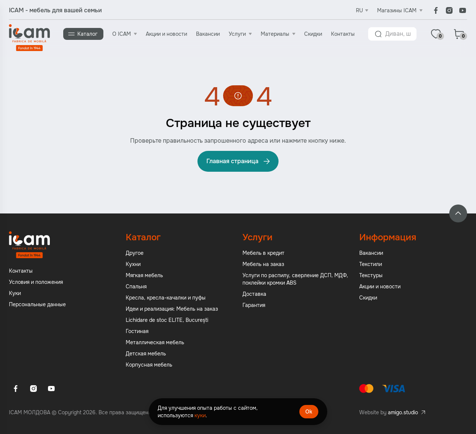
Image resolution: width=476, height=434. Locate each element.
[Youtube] (462, 10)
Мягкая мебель (144, 275)
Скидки (313, 34)
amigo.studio (403, 412)
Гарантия (253, 305)
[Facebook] (435, 10)
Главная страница (238, 161)
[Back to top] (458, 213)
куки (200, 415)
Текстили (370, 264)
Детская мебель (146, 353)
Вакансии (208, 34)
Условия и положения (36, 282)
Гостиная (137, 331)
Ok (308, 411)
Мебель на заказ (263, 264)
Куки (15, 293)
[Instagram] (449, 10)
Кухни (133, 264)
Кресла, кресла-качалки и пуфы (166, 297)
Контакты (343, 34)
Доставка (254, 294)
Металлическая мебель (155, 342)
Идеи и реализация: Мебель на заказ (172, 308)
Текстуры (371, 275)
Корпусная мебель (149, 364)
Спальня (136, 286)
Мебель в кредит (263, 253)
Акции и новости (166, 34)
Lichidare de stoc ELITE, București (167, 320)
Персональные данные (37, 304)
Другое (135, 253)
